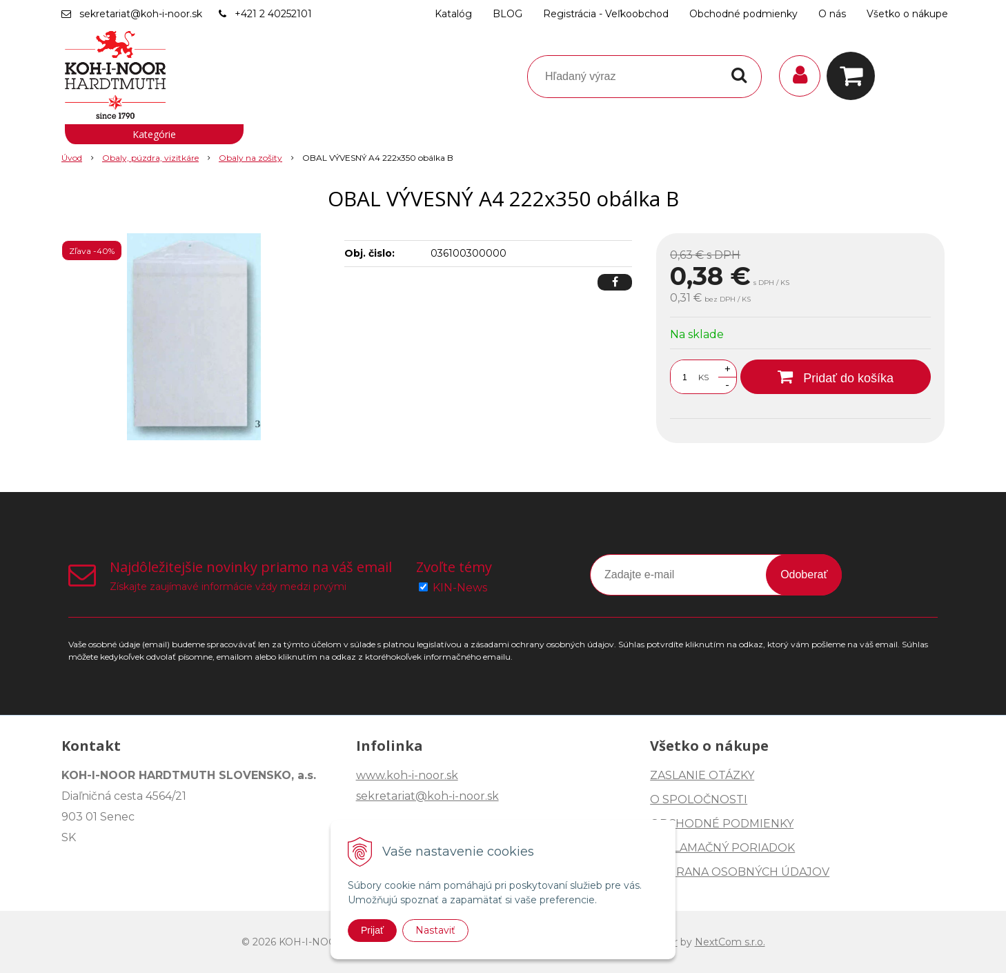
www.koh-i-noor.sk (407, 775)
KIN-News (460, 587)
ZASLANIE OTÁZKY (702, 775)
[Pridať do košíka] (835, 377)
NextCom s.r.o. (730, 942)
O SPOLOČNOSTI (698, 799)
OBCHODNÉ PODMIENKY (721, 823)
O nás (832, 14)
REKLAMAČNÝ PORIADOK (722, 847)
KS (703, 377)
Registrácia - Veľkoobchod (606, 14)
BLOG (507, 14)
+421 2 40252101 (273, 14)
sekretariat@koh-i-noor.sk (140, 14)
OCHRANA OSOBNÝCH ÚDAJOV (739, 871)
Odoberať (803, 574)
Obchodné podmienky (743, 14)
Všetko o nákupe (907, 14)
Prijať (372, 930)
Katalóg (453, 14)
